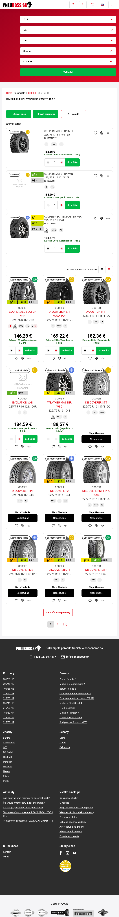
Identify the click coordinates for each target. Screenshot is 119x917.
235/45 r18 (8, 703)
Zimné (63, 742)
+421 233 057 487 (45, 656)
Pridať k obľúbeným (95, 132)
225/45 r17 (8, 683)
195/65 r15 (8, 688)
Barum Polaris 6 (68, 688)
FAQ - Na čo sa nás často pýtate (76, 807)
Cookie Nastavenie (69, 836)
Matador (7, 761)
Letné (62, 737)
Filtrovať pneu (19, 114)
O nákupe (64, 802)
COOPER (31, 93)
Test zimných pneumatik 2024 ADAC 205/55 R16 (28, 820)
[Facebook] (60, 852)
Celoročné (65, 747)
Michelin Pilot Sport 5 (71, 717)
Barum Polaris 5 (68, 679)
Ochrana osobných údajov (73, 821)
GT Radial (8, 752)
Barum (6, 737)
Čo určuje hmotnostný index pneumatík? (24, 802)
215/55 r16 (8, 717)
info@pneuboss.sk (77, 656)
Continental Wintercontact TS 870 (77, 698)
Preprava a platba (68, 817)
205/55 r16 (8, 679)
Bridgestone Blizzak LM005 (73, 722)
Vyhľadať (68, 72)
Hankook (8, 756)
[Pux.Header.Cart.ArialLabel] (92, 4)
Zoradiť (75, 114)
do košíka (72, 162)
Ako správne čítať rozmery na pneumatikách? (26, 797)
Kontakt (7, 851)
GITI (5, 747)
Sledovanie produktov (108, 132)
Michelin (7, 766)
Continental (9, 742)
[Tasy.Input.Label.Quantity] (55, 162)
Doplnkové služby (69, 797)
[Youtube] (74, 852)
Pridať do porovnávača (101, 132)
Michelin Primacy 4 (69, 712)
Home (9, 93)
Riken (6, 776)
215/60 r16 (8, 707)
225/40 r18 (8, 693)
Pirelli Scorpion (67, 707)
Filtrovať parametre (45, 114)
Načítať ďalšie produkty (58, 612)
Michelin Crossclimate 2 (72, 683)
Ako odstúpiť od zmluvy (72, 826)
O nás (6, 856)
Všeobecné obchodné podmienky (77, 812)
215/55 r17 (8, 698)
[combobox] (68, 19)
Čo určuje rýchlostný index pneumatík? (23, 807)
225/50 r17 (8, 722)
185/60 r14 (8, 712)
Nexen (6, 771)
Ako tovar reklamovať (71, 831)
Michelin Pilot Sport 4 (71, 703)
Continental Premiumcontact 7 (75, 693)
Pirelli (6, 780)
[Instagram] (67, 852)
